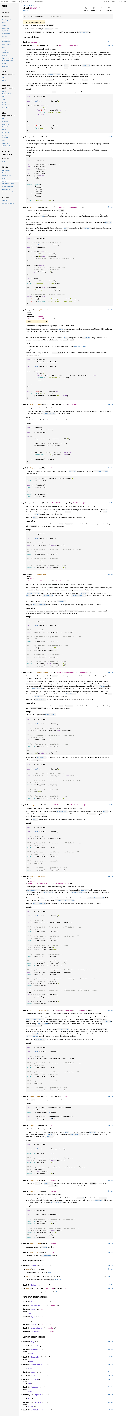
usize (32, 579)
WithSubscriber (38, 1410)
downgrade (34, 1180)
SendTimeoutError (45, 319)
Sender (34, 42)
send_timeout (41, 310)
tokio (24, 5)
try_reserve (35, 805)
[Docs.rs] (4, 1)
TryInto (37, 1402)
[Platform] (27, 1)
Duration (39, 317)
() (66, 46)
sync (28, 5)
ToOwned (34, 1387)
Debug (33, 1285)
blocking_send (36, 404)
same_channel (35, 1096)
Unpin (33, 1324)
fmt (27, 1288)
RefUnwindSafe (37, 1305)
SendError (73, 46)
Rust (113, 1)
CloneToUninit (37, 1364)
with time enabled (80, 346)
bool (50, 468)
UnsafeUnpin (36, 1328)
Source (25, 10)
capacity (33, 1125)
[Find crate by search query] (128, 1)
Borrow (34, 1349)
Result (61, 46)
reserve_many (41, 574)
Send (33, 1309)
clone (28, 1269)
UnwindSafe (36, 1332)
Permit (61, 503)
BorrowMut (35, 1357)
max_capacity (35, 1191)
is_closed (34, 468)
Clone (33, 1265)
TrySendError (74, 207)
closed (38, 137)
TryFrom (37, 1395)
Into (36, 1379)
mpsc (32, 5)
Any (32, 1342)
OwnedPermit (69, 672)
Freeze (34, 1302)
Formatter (50, 1288)
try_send (33, 207)
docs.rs (105, 1)
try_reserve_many (37, 876)
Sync (33, 1317)
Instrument (36, 1376)
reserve (39, 503)
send (37, 46)
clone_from (31, 1276)
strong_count (35, 1244)
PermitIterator (41, 581)
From (33, 1372)
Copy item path (39, 7)
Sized (38, 1346)
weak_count (34, 1252)
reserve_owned (42, 672)
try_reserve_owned (38, 1010)
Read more (51, 1272)
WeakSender (53, 1180)
